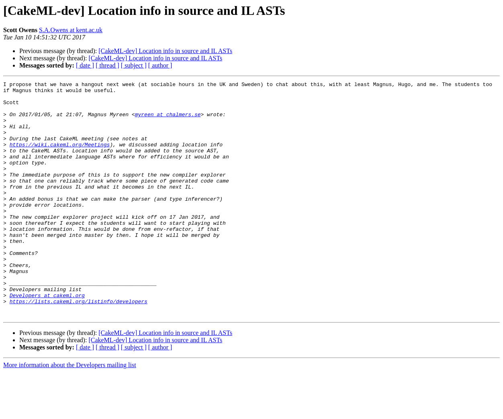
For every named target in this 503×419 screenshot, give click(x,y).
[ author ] (160, 65)
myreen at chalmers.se (168, 121)
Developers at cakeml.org (47, 338)
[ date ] (85, 65)
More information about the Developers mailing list (69, 412)
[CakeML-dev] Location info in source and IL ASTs (165, 50)
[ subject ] (134, 65)
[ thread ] (107, 65)
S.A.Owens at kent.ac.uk (70, 30)
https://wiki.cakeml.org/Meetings (60, 157)
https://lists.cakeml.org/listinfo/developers (78, 345)
